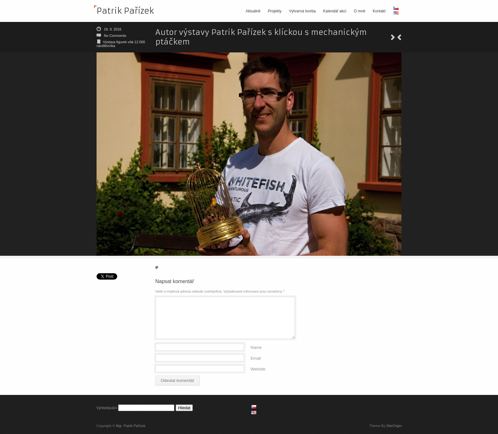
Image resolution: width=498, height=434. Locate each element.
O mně (359, 11)
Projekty (274, 11)
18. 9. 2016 (112, 29)
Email (256, 358)
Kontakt (379, 11)
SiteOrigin (393, 426)
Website (258, 369)
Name (256, 347)
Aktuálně (253, 11)
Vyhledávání (107, 408)
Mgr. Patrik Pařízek (130, 426)
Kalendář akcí (334, 11)
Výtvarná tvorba (302, 11)
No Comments (115, 35)
